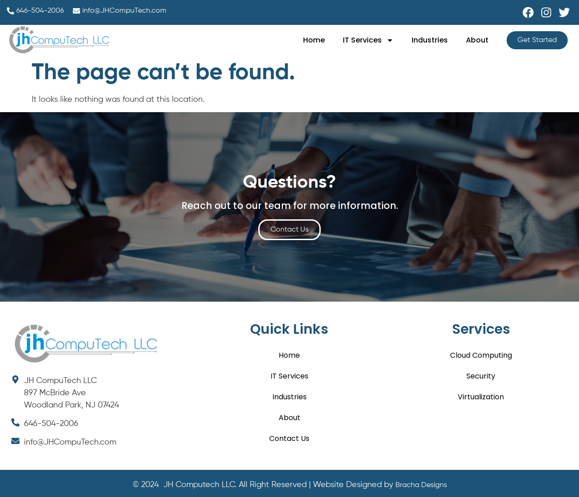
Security (480, 376)
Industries (430, 40)
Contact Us (289, 438)
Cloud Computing (481, 355)
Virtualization (481, 397)
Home (314, 40)
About (477, 40)
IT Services (368, 40)
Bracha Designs (421, 485)
